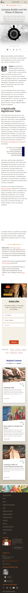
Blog (4, 498)
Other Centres (6, 564)
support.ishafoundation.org (11, 561)
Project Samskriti (7, 529)
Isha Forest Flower (6, 263)
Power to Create (16, 248)
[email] (20, 50)
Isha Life (5, 523)
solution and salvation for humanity (13, 142)
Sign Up (13, 342)
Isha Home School (7, 517)
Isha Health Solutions (8, 526)
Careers (5, 532)
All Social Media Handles (9, 591)
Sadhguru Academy (8, 514)
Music (4, 501)
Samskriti (5, 520)
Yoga (4, 507)
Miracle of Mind (7, 495)
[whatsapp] (7, 50)
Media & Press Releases (9, 504)
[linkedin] (17, 50)
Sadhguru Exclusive (8, 511)
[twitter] (14, 50)
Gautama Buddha (6, 188)
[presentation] (14, 339)
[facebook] (10, 50)
